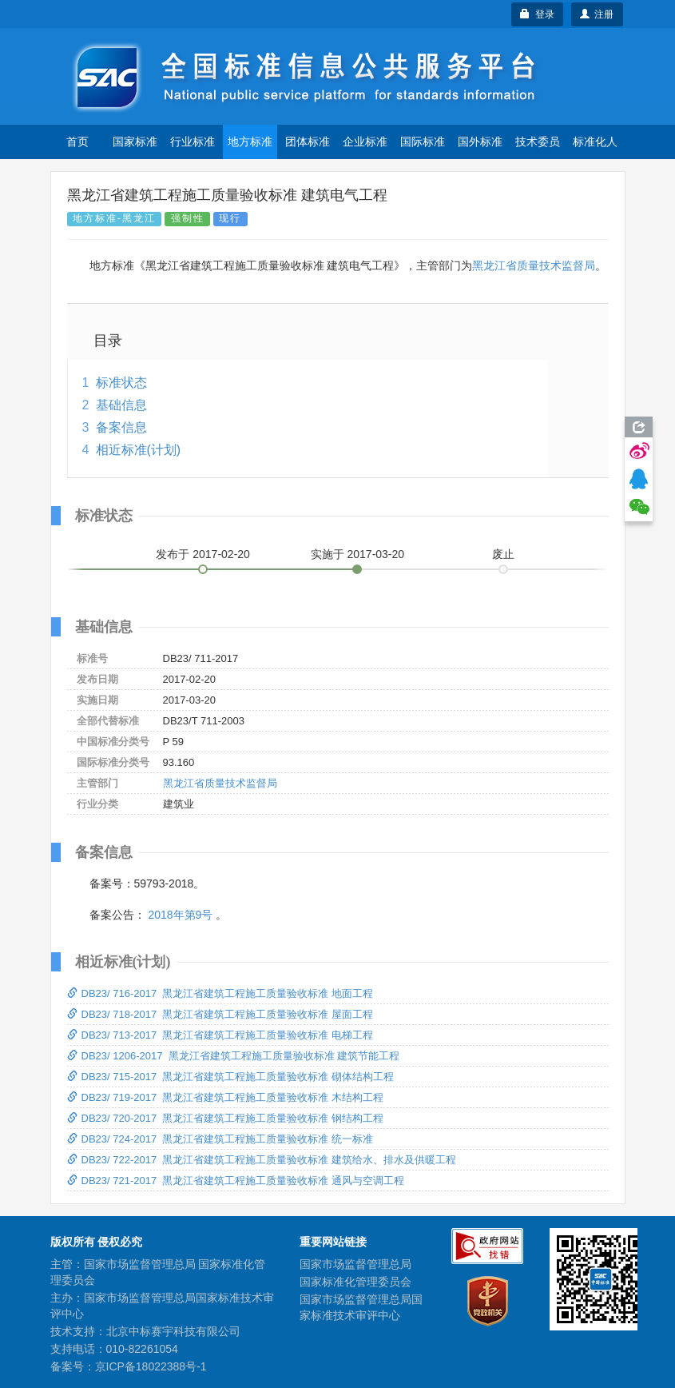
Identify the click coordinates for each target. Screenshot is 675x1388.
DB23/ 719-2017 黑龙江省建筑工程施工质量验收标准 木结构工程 (225, 1097)
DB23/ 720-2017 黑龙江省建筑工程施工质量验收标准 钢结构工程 (225, 1118)
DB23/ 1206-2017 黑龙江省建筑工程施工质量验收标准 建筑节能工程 (233, 1056)
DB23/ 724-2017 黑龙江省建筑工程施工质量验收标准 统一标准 (220, 1139)
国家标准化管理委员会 (355, 1281)
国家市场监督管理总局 (355, 1264)
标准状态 (121, 382)
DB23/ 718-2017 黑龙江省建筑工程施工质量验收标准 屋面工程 (220, 1014)
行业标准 (192, 141)
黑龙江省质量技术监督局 (533, 265)
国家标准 (135, 141)
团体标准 (307, 141)
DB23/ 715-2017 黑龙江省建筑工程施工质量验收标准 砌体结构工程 (231, 1077)
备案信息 (121, 427)
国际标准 (422, 141)
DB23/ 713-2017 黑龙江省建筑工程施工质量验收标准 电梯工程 (220, 1035)
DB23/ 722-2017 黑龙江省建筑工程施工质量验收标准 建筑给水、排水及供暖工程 (262, 1160)
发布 (203, 554)
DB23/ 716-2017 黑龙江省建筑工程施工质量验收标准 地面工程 (220, 993)
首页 (77, 141)
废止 (503, 554)
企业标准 (365, 141)
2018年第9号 (180, 914)
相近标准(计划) (138, 450)
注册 (597, 14)
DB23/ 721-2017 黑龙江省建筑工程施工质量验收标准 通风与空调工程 (236, 1181)
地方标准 (250, 141)
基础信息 (121, 405)
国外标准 (480, 141)
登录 (537, 14)
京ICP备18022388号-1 (151, 1366)
